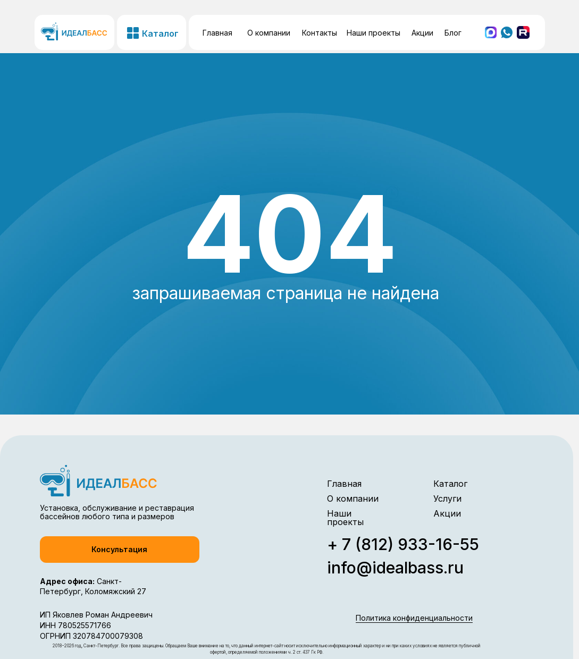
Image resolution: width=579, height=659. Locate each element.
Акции (422, 32)
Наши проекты (373, 32)
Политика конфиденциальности (414, 617)
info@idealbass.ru (395, 567)
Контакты (319, 32)
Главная (217, 32)
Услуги (447, 498)
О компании (268, 32)
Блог (452, 32)
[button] (119, 549)
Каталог (450, 483)
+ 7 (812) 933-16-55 (403, 544)
